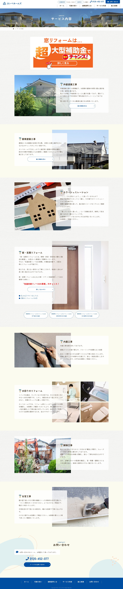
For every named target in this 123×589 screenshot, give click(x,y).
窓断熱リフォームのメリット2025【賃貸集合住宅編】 (61, 315)
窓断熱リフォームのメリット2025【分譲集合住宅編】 (87, 315)
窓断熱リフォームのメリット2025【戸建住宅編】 (36, 315)
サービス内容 (101, 6)
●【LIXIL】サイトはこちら (28, 296)
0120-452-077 (97, 1)
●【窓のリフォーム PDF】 (28, 298)
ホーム (62, 6)
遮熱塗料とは (87, 6)
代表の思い (73, 6)
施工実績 (114, 6)
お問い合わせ (114, 2)
